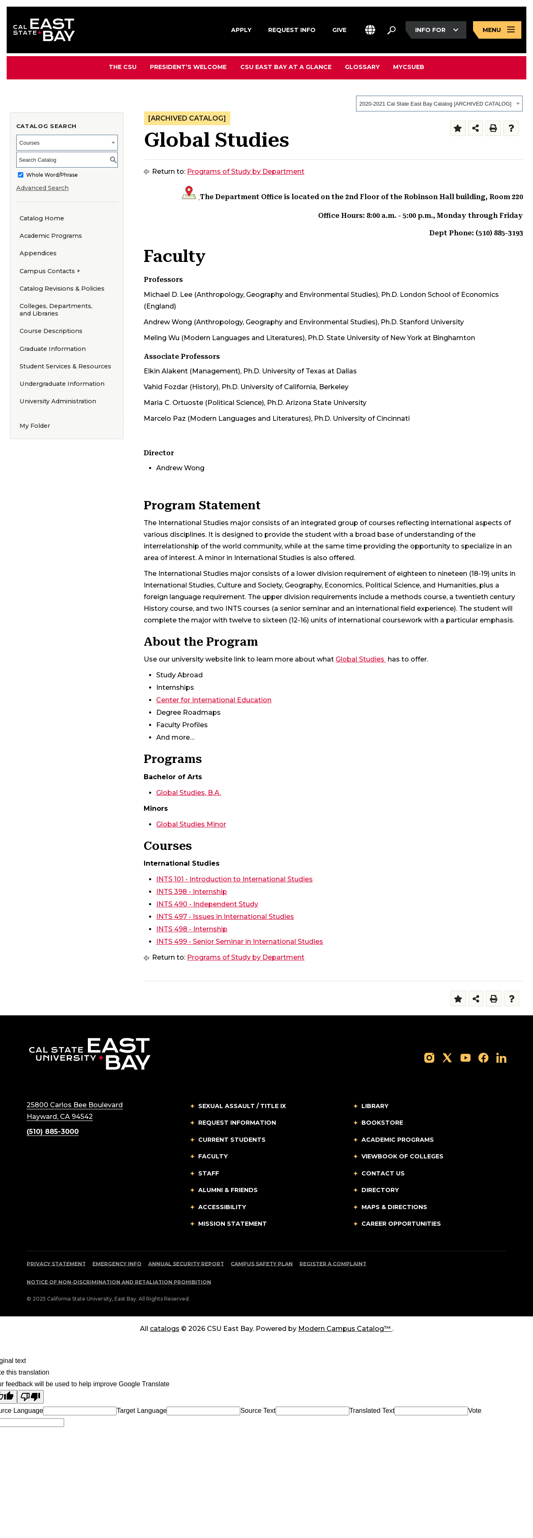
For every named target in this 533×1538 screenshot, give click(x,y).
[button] (370, 30)
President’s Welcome (188, 67)
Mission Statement (232, 1223)
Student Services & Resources (65, 366)
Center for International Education (213, 700)
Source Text (257, 1410)
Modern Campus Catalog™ (345, 1329)
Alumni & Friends (228, 1190)
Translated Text (372, 1410)
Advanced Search (42, 188)
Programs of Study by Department (245, 171)
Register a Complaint (332, 1264)
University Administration (58, 401)
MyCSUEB (408, 67)
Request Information (237, 1122)
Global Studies (361, 659)
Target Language (142, 1410)
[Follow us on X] (447, 1057)
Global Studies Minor (191, 824)
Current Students (232, 1139)
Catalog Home (42, 218)
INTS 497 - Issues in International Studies (225, 917)
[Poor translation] (30, 1397)
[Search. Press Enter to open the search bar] (391, 30)
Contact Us (383, 1173)
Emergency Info (117, 1264)
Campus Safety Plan (262, 1264)
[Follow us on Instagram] (429, 1057)
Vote (474, 1410)
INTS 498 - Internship (191, 929)
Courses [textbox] (30, 143)
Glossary (362, 67)
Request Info (292, 29)
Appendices (38, 253)
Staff (208, 1173)
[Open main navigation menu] (497, 30)
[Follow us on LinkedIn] (501, 1057)
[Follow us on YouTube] (466, 1057)
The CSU (123, 67)
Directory (380, 1190)
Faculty (213, 1156)
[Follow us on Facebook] (483, 1057)
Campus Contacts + (50, 271)
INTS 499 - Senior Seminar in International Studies (239, 942)
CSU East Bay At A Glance (285, 67)
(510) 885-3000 (53, 1132)
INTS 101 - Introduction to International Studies (234, 879)
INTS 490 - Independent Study (207, 904)
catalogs (164, 1329)
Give (339, 29)
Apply (241, 29)
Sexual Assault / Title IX (242, 1106)
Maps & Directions (394, 1207)
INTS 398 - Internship (191, 892)
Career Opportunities (401, 1223)
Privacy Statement (56, 1264)
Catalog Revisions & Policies (62, 288)
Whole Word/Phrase (52, 175)
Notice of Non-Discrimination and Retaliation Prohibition (119, 1282)
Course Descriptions (51, 331)
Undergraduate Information (62, 384)
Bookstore (382, 1122)
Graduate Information (53, 349)
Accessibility (222, 1207)
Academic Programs (51, 235)
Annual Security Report (186, 1264)
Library (375, 1106)
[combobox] (439, 103)
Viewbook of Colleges (402, 1156)
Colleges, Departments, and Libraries (56, 310)
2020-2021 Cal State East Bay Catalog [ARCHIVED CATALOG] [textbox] (435, 104)
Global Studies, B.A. (188, 793)
